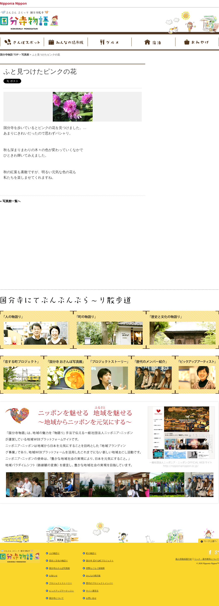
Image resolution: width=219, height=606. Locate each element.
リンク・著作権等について (206, 559)
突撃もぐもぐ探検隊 (95, 568)
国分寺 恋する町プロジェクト (100, 560)
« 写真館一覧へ (10, 201)
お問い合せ (91, 598)
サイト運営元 (92, 591)
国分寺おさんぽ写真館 (59, 568)
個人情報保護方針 (183, 559)
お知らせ (53, 575)
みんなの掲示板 (93, 575)
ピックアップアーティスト (61, 591)
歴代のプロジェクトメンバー (99, 583)
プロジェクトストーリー (60, 583)
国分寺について (56, 598)
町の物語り (91, 553)
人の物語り (54, 553)
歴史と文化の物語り (58, 560)
